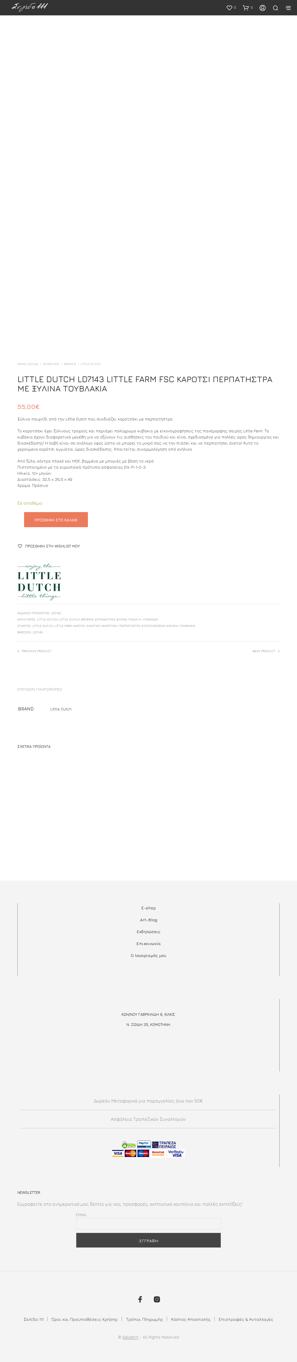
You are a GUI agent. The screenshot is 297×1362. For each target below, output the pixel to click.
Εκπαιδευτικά (105, 619)
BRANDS (70, 364)
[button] (231, 7)
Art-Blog (148, 919)
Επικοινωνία (148, 943)
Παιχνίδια (150, 619)
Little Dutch (91, 364)
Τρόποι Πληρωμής (144, 1319)
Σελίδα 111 (34, 1319)
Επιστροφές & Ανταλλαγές (246, 1319)
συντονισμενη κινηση (160, 626)
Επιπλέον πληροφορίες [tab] (39, 689)
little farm (63, 626)
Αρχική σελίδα (27, 364)
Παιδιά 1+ (135, 619)
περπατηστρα (129, 626)
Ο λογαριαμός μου (148, 955)
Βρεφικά (87, 619)
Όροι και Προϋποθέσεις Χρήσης (85, 1319)
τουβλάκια (187, 626)
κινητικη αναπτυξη (102, 626)
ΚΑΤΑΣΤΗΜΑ (51, 364)
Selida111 (130, 1337)
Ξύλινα (121, 619)
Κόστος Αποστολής (191, 1319)
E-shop (148, 907)
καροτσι (79, 626)
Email (81, 1214)
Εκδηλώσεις (148, 931)
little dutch (42, 626)
